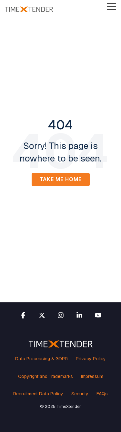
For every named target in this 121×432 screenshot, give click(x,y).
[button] (111, 6)
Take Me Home (61, 179)
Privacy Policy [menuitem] (91, 359)
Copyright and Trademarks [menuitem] (45, 376)
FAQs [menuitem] (102, 394)
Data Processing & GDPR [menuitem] (41, 359)
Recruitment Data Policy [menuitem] (38, 394)
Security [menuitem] (79, 394)
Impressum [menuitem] (92, 376)
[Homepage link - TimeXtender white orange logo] (60, 344)
